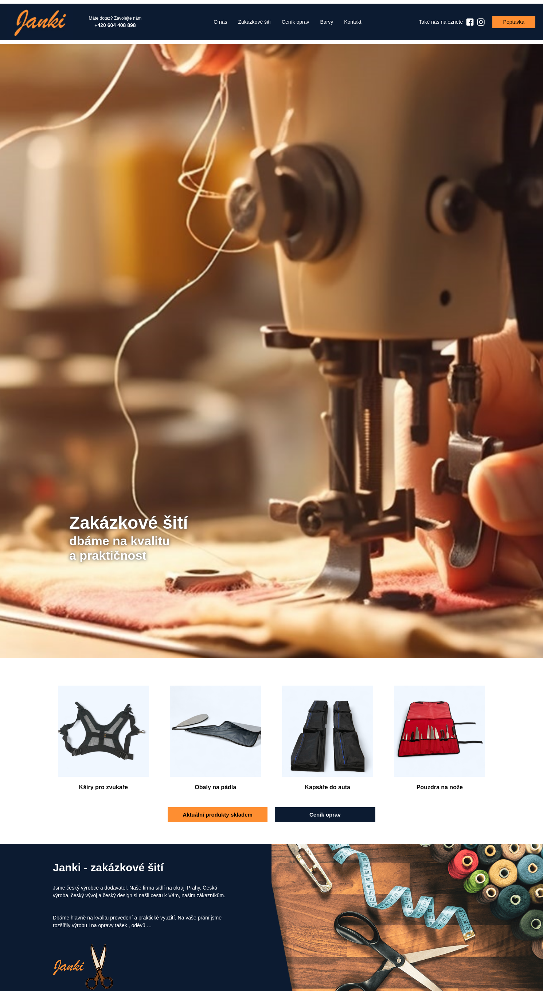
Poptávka (513, 22)
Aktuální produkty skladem (218, 814)
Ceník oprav (325, 814)
